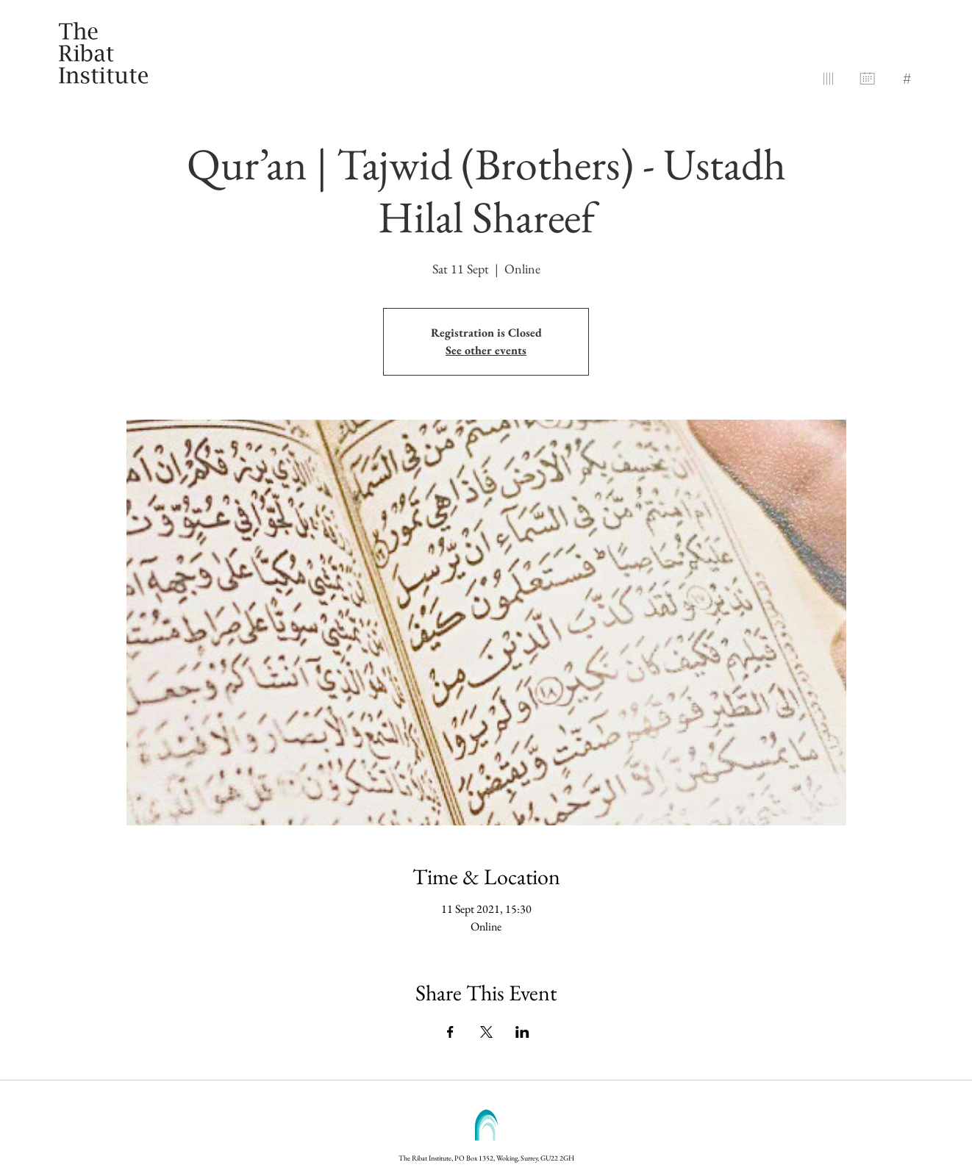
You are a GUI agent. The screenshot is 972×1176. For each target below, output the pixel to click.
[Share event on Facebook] (450, 1032)
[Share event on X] (486, 1032)
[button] (907, 76)
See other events (486, 350)
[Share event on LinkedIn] (522, 1032)
